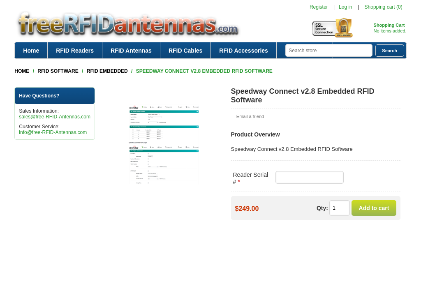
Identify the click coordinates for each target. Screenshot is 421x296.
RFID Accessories (243, 50)
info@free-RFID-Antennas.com (53, 132)
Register (319, 7)
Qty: (322, 208)
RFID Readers (75, 50)
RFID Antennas (131, 50)
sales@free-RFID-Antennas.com (54, 117)
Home (31, 50)
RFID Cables (185, 50)
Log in (345, 7)
